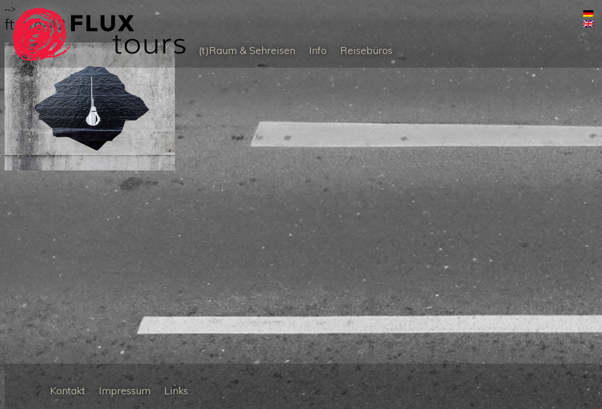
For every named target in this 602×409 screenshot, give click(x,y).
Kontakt (67, 390)
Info (318, 50)
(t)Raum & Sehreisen (247, 50)
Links (176, 390)
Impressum (124, 390)
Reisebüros (366, 50)
